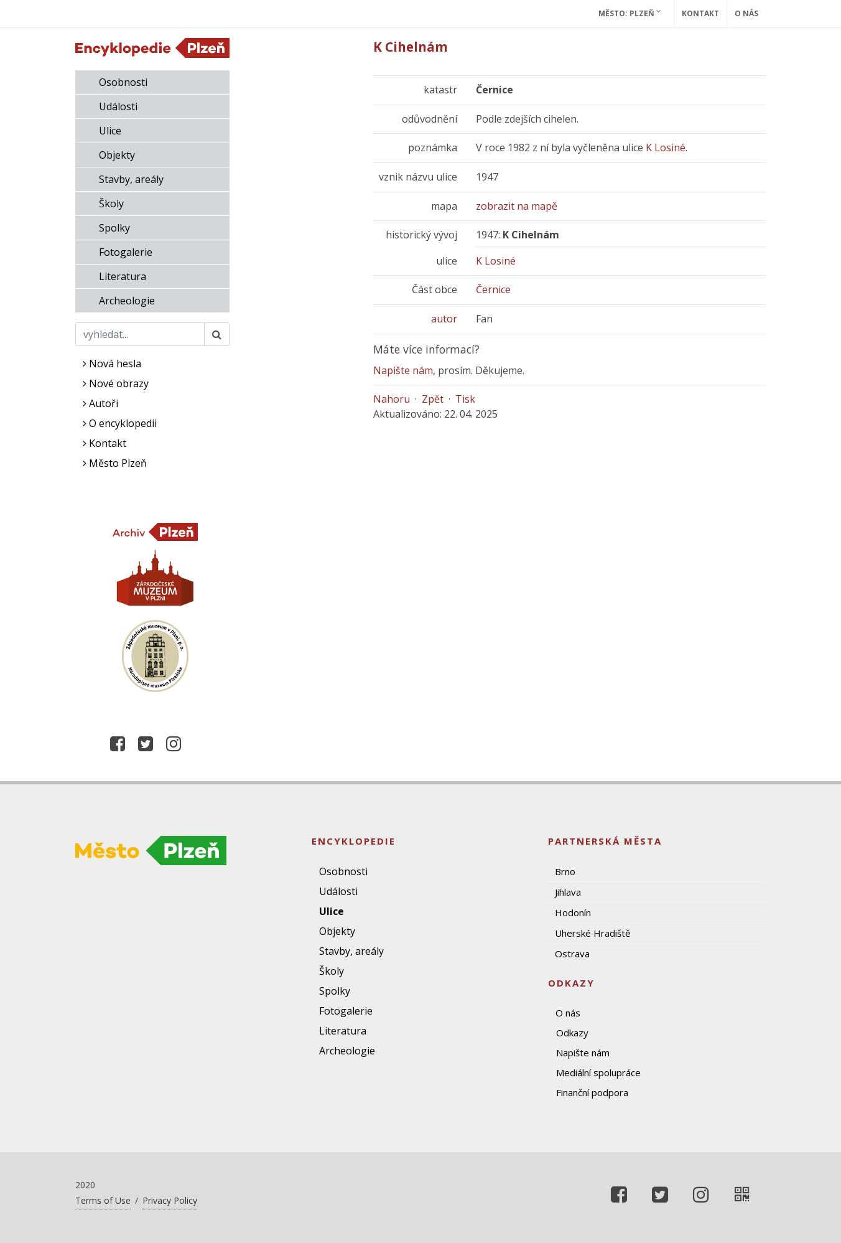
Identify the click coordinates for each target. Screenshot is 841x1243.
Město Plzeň (115, 463)
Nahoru (391, 399)
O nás (746, 13)
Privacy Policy (169, 1200)
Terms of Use (103, 1200)
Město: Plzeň (629, 13)
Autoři (100, 403)
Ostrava (572, 953)
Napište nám (403, 370)
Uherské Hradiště (592, 933)
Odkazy (572, 1032)
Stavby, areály (131, 179)
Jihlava (568, 892)
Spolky (114, 228)
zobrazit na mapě (516, 206)
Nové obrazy (116, 383)
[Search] (140, 334)
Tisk (465, 399)
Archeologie (127, 300)
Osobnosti (123, 82)
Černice (493, 289)
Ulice (110, 131)
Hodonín (573, 912)
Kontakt (700, 13)
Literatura (122, 276)
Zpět (433, 399)
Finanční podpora (592, 1092)
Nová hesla (112, 363)
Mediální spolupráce (598, 1072)
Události (118, 106)
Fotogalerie (125, 252)
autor (444, 319)
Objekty (117, 155)
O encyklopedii (120, 423)
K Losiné (665, 147)
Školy (111, 203)
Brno (565, 871)
